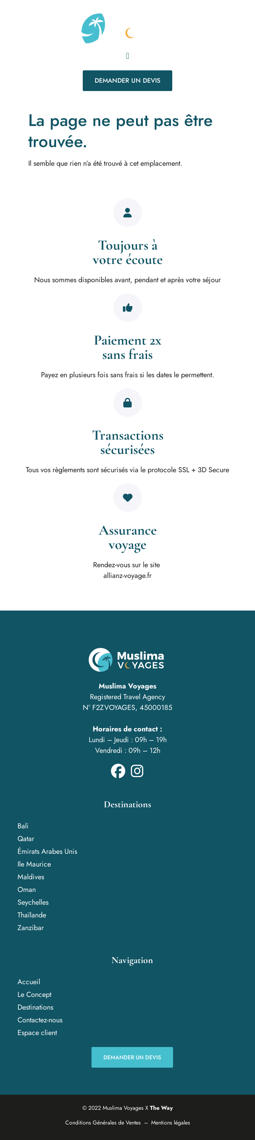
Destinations (35, 1007)
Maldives (31, 877)
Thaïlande (32, 915)
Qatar (26, 839)
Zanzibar (31, 928)
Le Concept (34, 994)
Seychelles (33, 902)
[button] (127, 55)
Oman (27, 889)
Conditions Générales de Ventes (103, 1122)
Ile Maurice (34, 864)
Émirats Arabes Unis (47, 851)
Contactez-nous (40, 1020)
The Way (161, 1108)
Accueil (29, 982)
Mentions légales (170, 1122)
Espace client (37, 1033)
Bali (23, 826)
